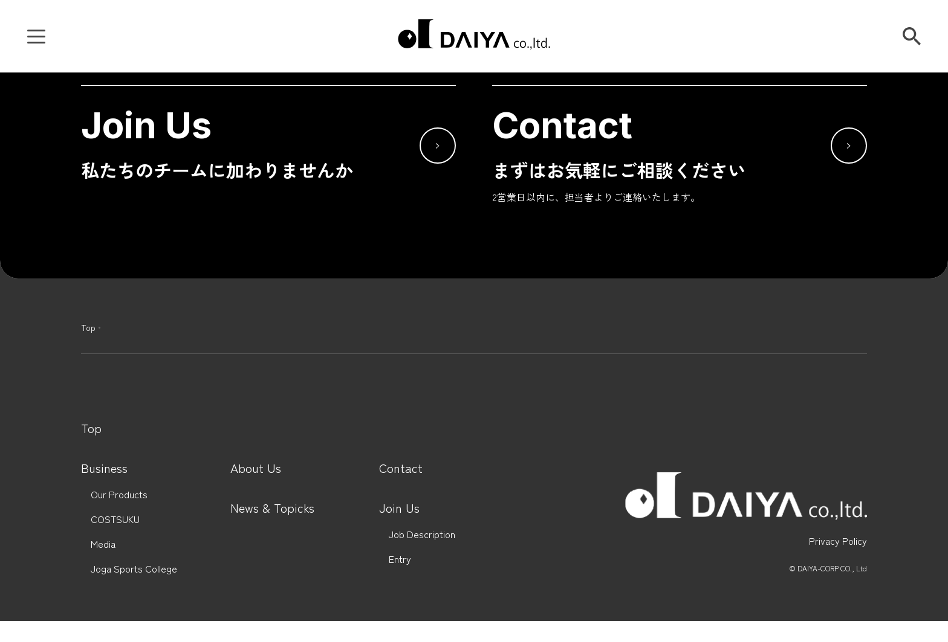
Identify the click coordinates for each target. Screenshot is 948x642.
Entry (400, 559)
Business (104, 468)
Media (103, 544)
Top (88, 327)
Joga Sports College (134, 568)
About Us (255, 468)
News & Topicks (272, 508)
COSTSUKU (115, 519)
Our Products (119, 494)
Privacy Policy (838, 540)
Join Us (399, 508)
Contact (401, 468)
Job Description (422, 534)
